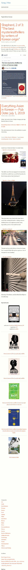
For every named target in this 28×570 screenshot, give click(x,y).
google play (17, 353)
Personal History (5, 527)
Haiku (2, 516)
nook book (18, 431)
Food (2, 512)
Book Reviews (4, 506)
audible (16, 329)
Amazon (20, 325)
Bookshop (11, 325)
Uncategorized (8, 96)
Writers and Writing (6, 548)
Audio (2, 504)
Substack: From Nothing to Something (12, 148)
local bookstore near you (15, 404)
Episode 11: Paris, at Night (9, 180)
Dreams (3, 508)
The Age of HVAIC (7, 257)
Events (3, 510)
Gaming (3, 514)
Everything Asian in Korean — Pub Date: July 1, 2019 (13, 109)
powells (7, 402)
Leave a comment (16, 139)
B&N (16, 325)
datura (5, 353)
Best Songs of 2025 (5, 557)
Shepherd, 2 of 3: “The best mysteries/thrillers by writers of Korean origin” (12, 32)
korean (17, 96)
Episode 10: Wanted (7, 229)
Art (2, 502)
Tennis (2, 541)
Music (2, 523)
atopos (22, 137)
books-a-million (13, 402)
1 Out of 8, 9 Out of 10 (6, 565)
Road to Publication (12, 137)
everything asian (4, 139)
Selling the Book (5, 535)
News (6, 137)
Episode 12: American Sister (9, 150)
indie (18, 457)
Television (3, 539)
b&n (13, 353)
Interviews (4, 518)
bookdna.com (17, 49)
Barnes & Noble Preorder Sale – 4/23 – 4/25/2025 (12, 561)
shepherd (21, 96)
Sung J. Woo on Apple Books (8, 559)
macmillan (19, 429)
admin (14, 42)
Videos (3, 545)
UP (23, 325)
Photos (3, 529)
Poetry (3, 531)
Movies (3, 520)
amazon (9, 353)
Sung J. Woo (5, 3)
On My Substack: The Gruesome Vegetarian (11, 563)
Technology (4, 537)
